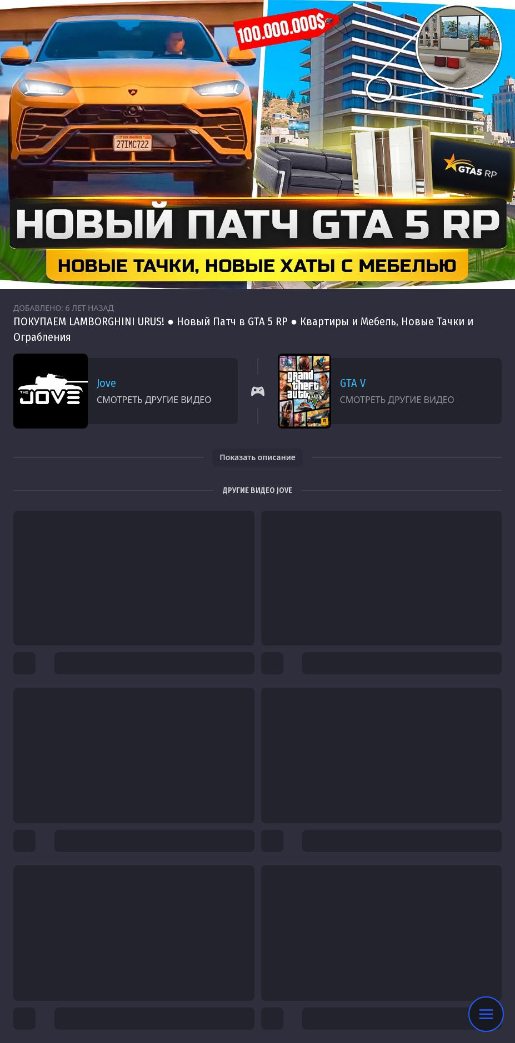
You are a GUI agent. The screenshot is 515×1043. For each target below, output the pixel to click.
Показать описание (257, 457)
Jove (106, 383)
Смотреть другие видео (154, 400)
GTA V (353, 383)
